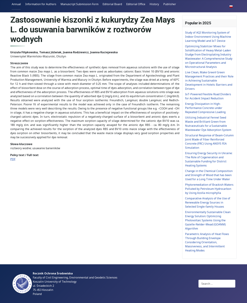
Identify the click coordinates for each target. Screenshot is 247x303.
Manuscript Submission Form (79, 4)
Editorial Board (112, 4)
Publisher (169, 4)
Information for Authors (40, 4)
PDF (12, 159)
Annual (16, 4)
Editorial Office (135, 4)
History (154, 4)
